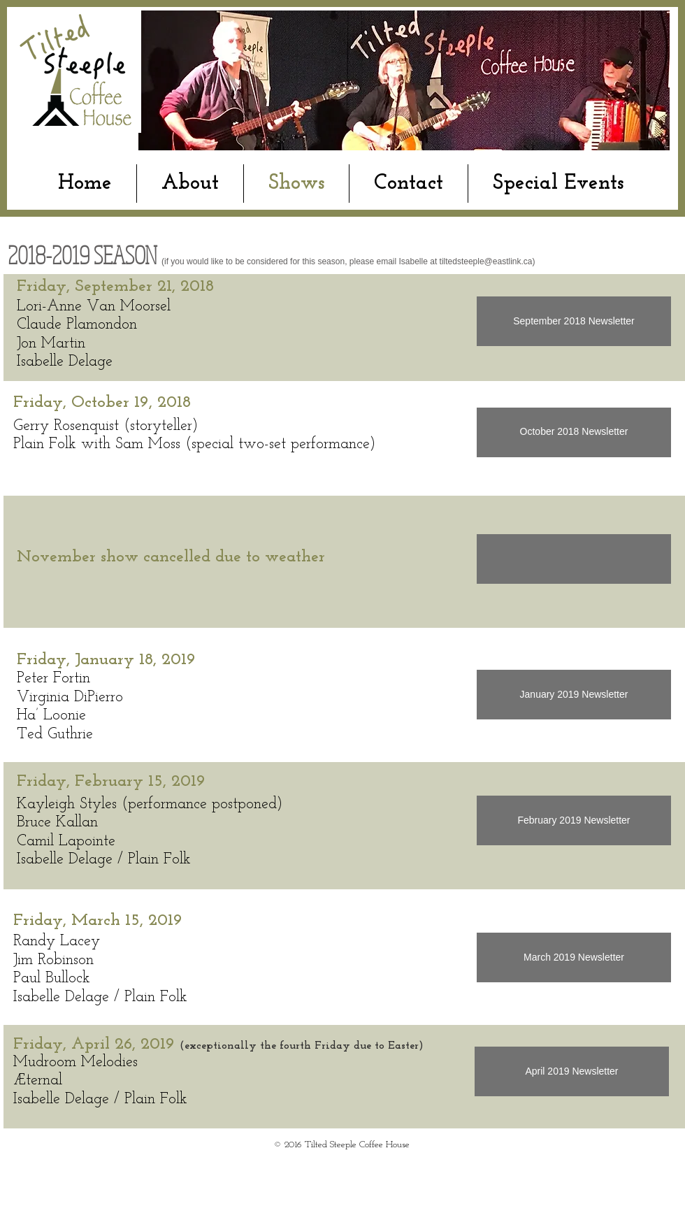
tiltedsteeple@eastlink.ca (486, 261)
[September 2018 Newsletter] (574, 321)
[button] (574, 559)
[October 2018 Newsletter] (574, 432)
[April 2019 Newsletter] (572, 1071)
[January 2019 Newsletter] (574, 694)
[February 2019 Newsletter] (574, 820)
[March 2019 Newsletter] (574, 957)
